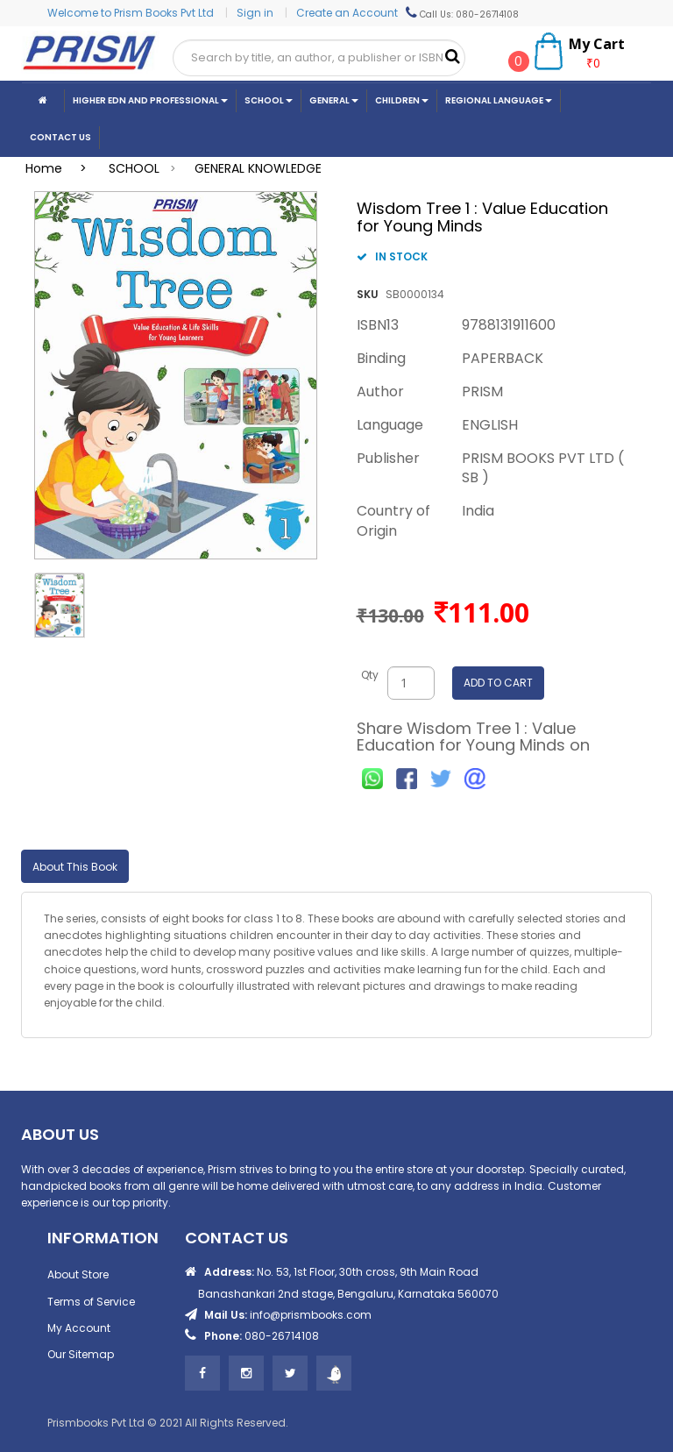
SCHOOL (134, 168)
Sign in (256, 12)
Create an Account (347, 12)
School (268, 100)
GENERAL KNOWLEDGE (258, 168)
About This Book (74, 866)
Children (402, 100)
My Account (78, 1327)
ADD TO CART (498, 682)
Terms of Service (91, 1301)
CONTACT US (60, 137)
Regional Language (498, 100)
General (333, 100)
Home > (61, 168)
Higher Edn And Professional (150, 100)
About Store (78, 1274)
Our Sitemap (80, 1354)
